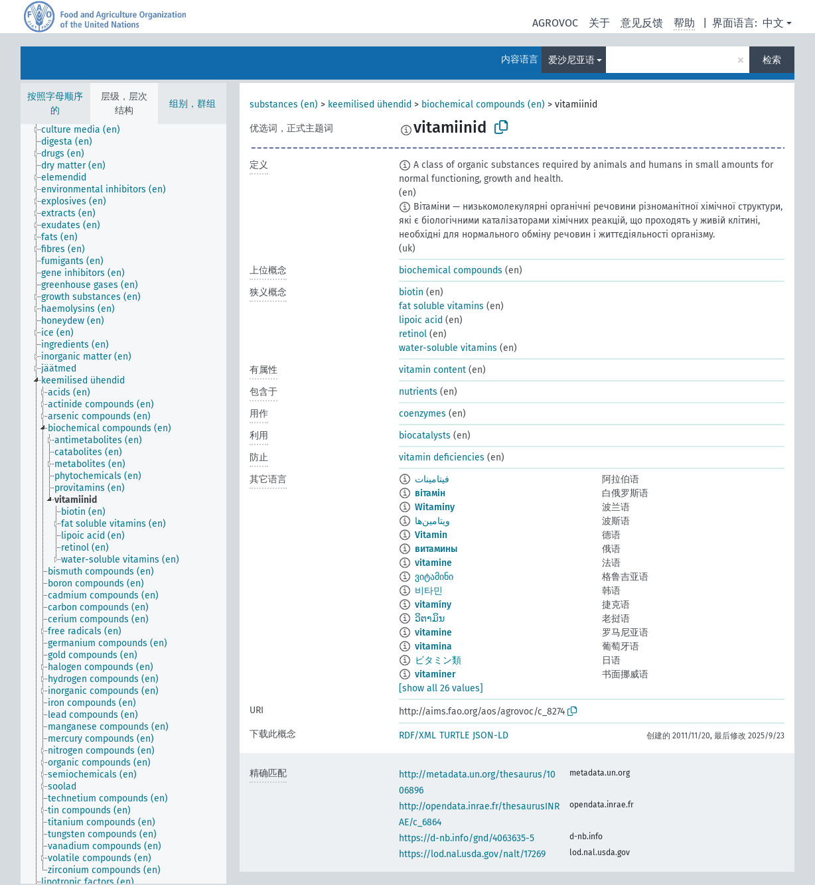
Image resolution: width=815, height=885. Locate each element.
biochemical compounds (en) (483, 104)
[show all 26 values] (441, 688)
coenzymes (422, 413)
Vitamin (431, 535)
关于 (599, 23)
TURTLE (454, 735)
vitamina (433, 646)
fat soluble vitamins (441, 306)
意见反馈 (642, 23)
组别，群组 (192, 103)
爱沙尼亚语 (571, 60)
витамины (436, 549)
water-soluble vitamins (448, 348)
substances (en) (284, 104)
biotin (411, 292)
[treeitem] (86, 130)
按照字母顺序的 (55, 103)
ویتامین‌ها (432, 521)
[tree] (123, 504)
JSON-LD (490, 735)
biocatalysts (425, 435)
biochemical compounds (450, 270)
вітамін (430, 493)
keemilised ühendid (369, 104)
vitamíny (433, 604)
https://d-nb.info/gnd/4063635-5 (466, 838)
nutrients (418, 391)
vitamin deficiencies (441, 457)
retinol (413, 334)
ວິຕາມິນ (430, 618)
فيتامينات (432, 479)
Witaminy (435, 507)
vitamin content (432, 369)
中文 (773, 23)
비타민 (429, 590)
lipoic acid (421, 320)
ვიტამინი (434, 576)
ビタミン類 (438, 660)
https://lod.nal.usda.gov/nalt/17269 (472, 854)
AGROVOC (555, 23)
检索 (772, 60)
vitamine (433, 563)
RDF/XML (417, 735)
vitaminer (435, 674)
